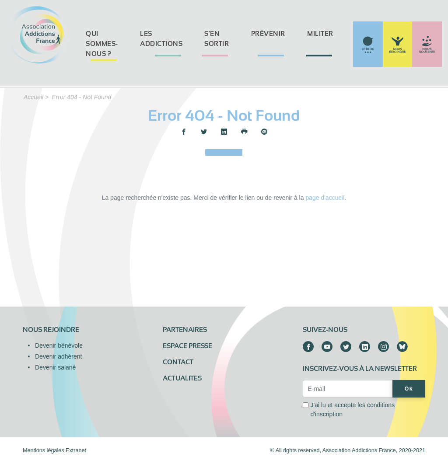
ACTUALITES (182, 378)
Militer (320, 34)
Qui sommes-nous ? (102, 44)
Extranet (76, 450)
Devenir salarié (55, 367)
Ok (409, 389)
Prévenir (268, 34)
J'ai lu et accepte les (352, 409)
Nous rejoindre (51, 330)
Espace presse (187, 346)
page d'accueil (324, 197)
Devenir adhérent (58, 356)
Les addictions (161, 39)
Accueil (33, 97)
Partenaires (185, 330)
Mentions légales (43, 450)
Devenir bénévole (59, 345)
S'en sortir (216, 39)
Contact (178, 362)
